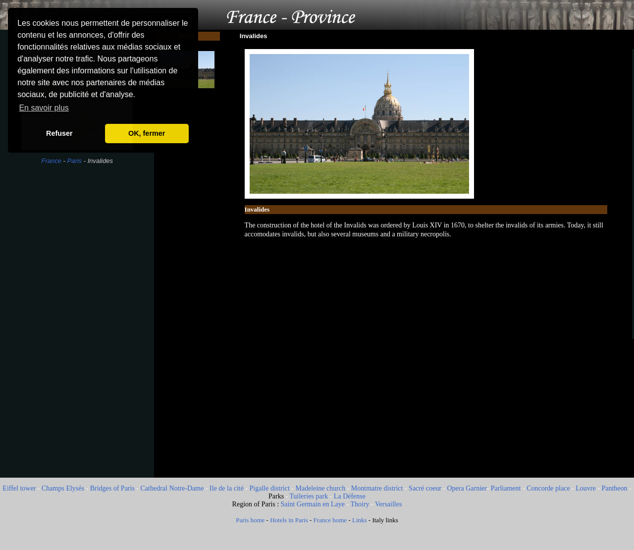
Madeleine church (320, 488)
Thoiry (359, 504)
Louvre (585, 488)
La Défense (350, 496)
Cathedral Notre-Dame (172, 488)
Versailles (388, 504)
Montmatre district (377, 488)
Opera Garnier (466, 488)
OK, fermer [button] (146, 133)
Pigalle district (270, 488)
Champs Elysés (63, 488)
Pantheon (614, 488)
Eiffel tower (19, 488)
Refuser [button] (59, 133)
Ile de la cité (227, 488)
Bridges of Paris (112, 488)
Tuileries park (309, 496)
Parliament (506, 488)
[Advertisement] (77, 329)
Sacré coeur (425, 488)
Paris (74, 161)
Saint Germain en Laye (313, 504)
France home (330, 520)
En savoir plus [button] (44, 108)
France (51, 161)
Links (359, 520)
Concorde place (548, 488)
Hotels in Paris (289, 520)
